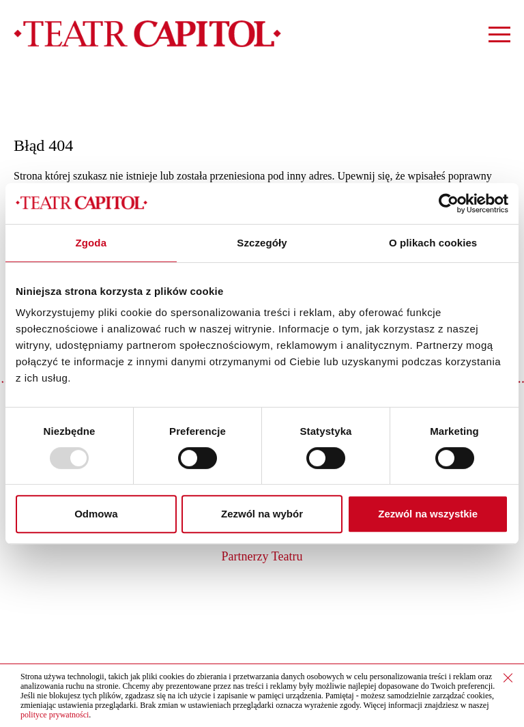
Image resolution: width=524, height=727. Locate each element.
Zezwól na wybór (262, 513)
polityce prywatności (54, 714)
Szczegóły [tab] (262, 242)
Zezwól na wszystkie (428, 513)
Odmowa (95, 513)
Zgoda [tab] (91, 242)
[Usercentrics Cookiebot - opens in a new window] (448, 203)
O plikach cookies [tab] (433, 242)
